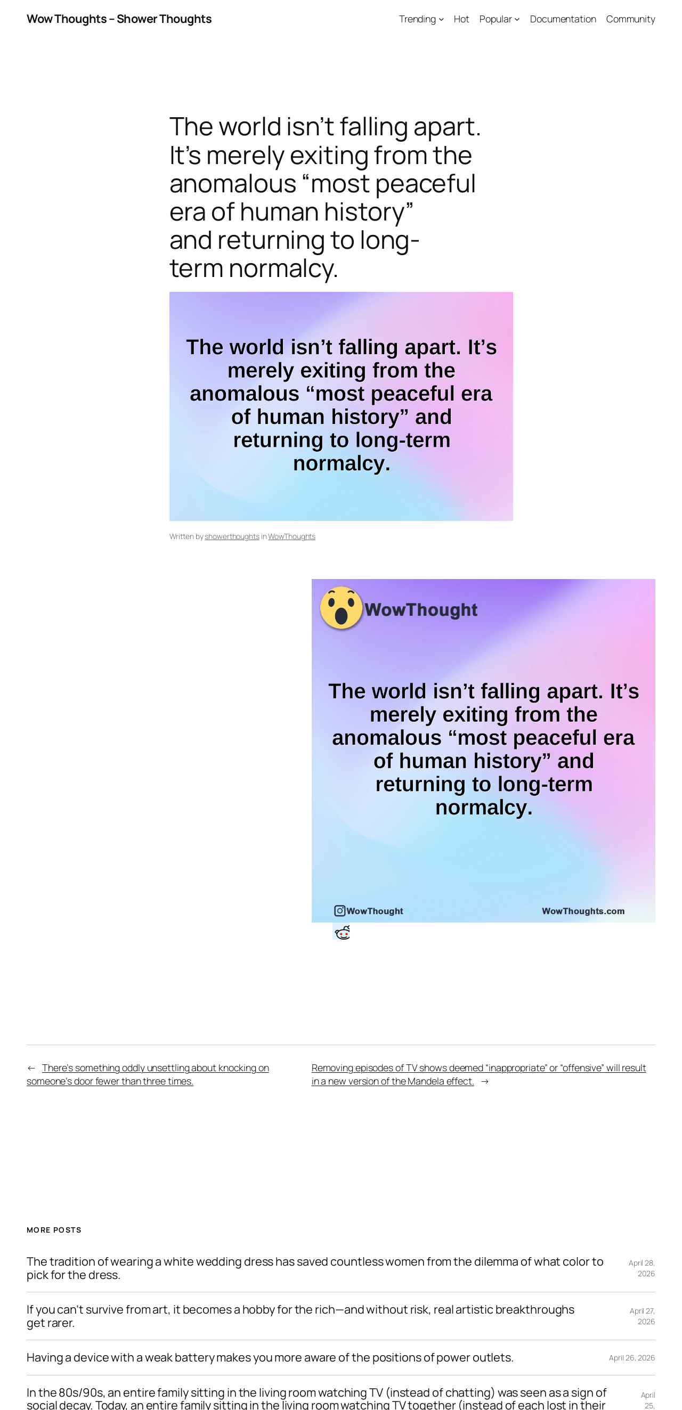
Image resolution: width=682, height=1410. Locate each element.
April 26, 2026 (632, 1357)
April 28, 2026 (642, 1268)
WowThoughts (291, 536)
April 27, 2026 (642, 1316)
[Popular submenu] (517, 19)
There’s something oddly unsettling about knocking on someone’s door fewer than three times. (148, 1074)
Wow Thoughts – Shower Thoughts (119, 19)
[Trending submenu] (441, 19)
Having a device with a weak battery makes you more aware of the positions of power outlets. (270, 1357)
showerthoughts (232, 536)
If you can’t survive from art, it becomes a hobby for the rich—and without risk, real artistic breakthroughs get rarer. (300, 1316)
